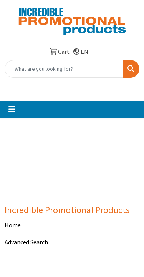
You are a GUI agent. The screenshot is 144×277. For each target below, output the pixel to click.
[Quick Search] (64, 69)
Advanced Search (26, 242)
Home (13, 225)
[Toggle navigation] (12, 109)
